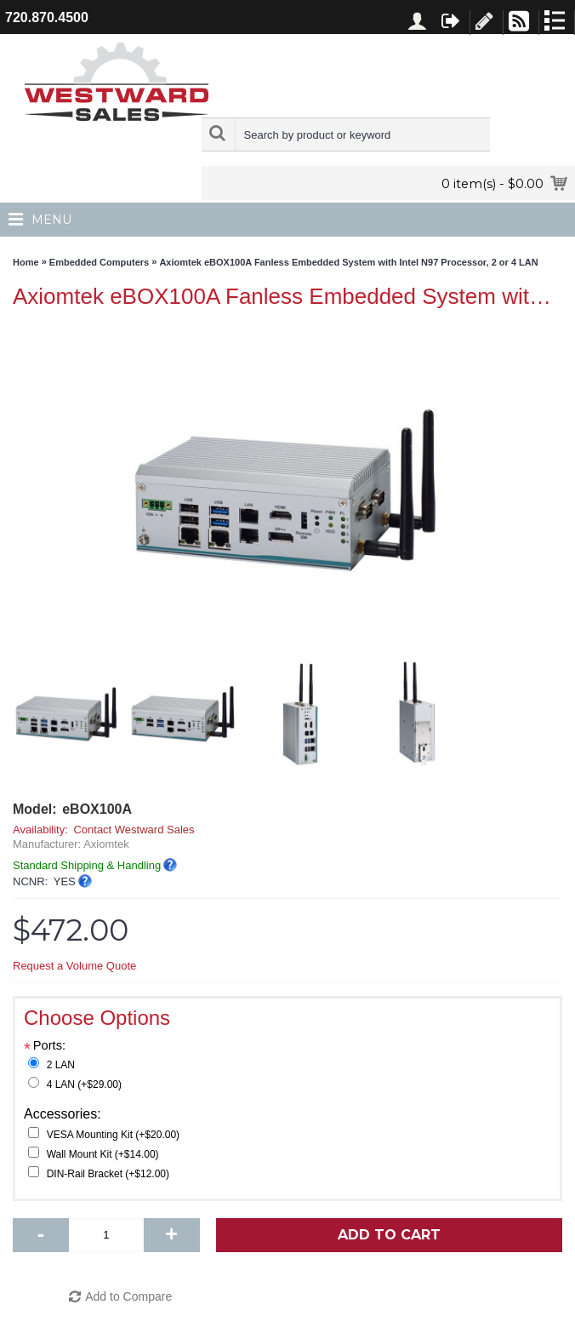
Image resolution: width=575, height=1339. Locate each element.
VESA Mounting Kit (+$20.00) (113, 1135)
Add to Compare (128, 1296)
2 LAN (61, 1065)
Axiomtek (105, 844)
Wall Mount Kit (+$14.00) (103, 1154)
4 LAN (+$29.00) (84, 1084)
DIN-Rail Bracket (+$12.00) (108, 1174)
